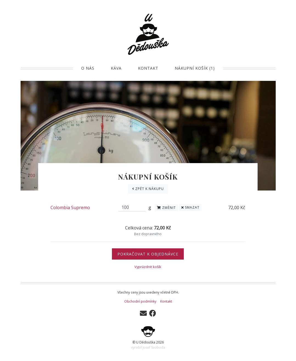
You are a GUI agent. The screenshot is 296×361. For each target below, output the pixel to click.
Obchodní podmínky (140, 301)
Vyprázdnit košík (147, 266)
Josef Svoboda (154, 347)
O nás (87, 68)
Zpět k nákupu (148, 188)
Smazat (190, 207)
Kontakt (148, 68)
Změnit (166, 207)
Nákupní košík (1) (195, 68)
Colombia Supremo (70, 207)
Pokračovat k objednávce (147, 254)
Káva (116, 68)
